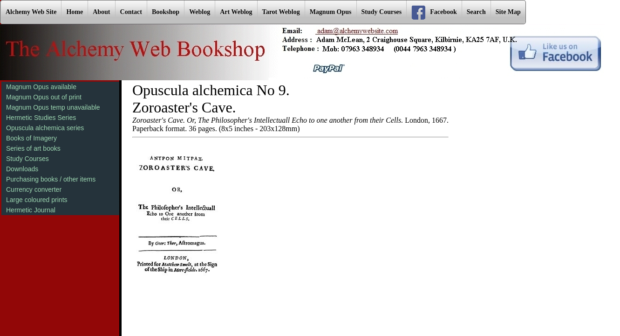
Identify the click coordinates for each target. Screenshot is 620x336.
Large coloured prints (37, 199)
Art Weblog (236, 11)
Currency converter (33, 189)
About (101, 11)
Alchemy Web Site (31, 11)
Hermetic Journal (30, 210)
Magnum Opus (331, 11)
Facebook (434, 13)
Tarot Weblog (281, 11)
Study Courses (381, 11)
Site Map (508, 11)
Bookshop (165, 11)
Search (476, 11)
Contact (131, 11)
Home (74, 11)
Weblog (199, 11)
